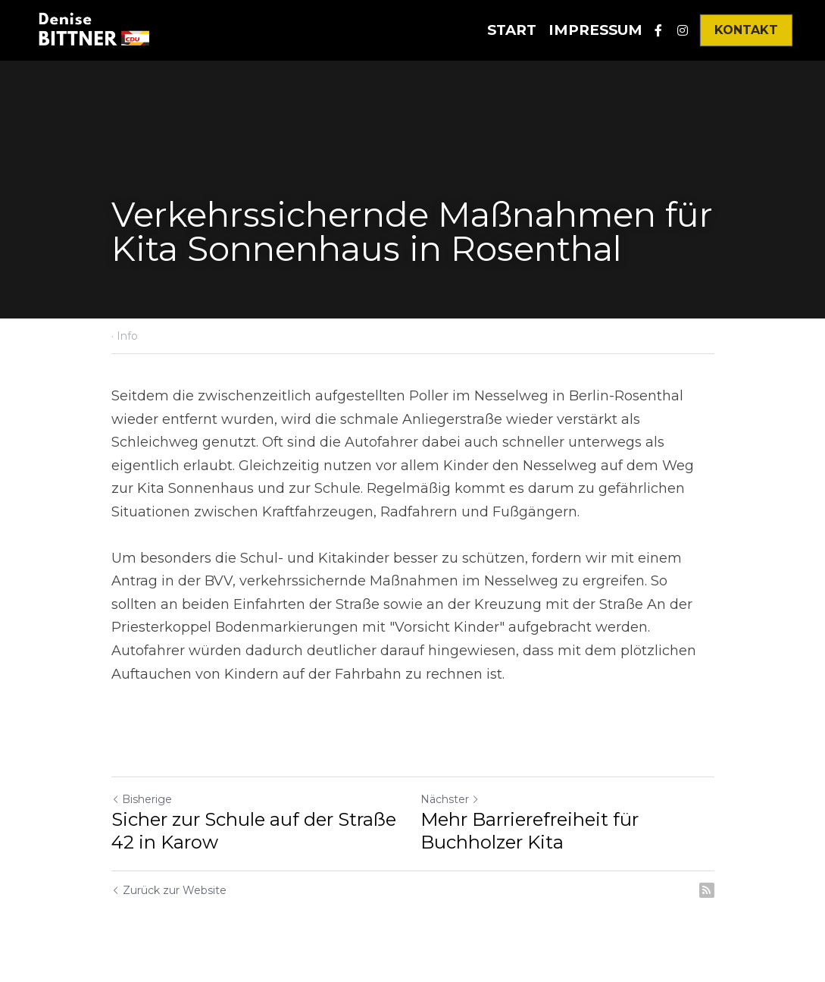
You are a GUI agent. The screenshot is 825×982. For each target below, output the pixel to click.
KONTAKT (746, 30)
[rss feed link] (706, 890)
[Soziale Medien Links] (658, 30)
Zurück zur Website (169, 890)
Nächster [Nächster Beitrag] (450, 799)
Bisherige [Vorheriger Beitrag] (141, 799)
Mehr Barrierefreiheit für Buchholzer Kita (529, 830)
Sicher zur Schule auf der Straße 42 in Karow (253, 830)
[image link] (93, 29)
